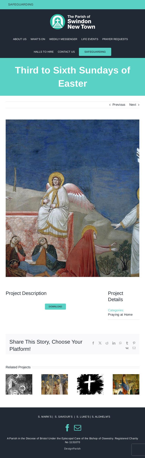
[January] (54, 376)
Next (132, 104)
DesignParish (72, 448)
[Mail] (77, 427)
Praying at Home (120, 314)
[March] (126, 376)
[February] (90, 376)
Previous (119, 104)
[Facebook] (67, 427)
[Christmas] (19, 376)
